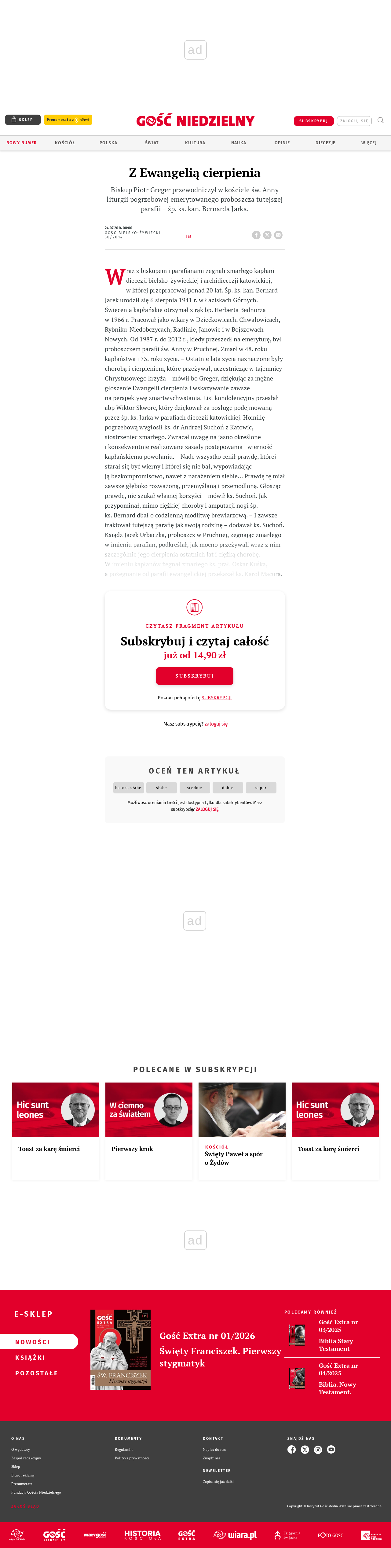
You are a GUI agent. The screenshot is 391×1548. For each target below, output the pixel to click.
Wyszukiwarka (380, 120)
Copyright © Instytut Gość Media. (313, 1506)
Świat (152, 142)
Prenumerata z (68, 119)
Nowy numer (21, 142)
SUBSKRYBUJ (313, 121)
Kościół (65, 142)
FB (257, 233)
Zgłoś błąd (25, 1506)
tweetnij (268, 233)
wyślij (279, 233)
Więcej (369, 142)
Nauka (239, 142)
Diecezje (325, 142)
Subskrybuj (194, 675)
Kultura (195, 142)
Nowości (29, 1341)
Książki (29, 1357)
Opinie (282, 142)
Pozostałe (29, 1373)
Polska (108, 142)
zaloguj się (354, 121)
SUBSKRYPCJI (217, 697)
